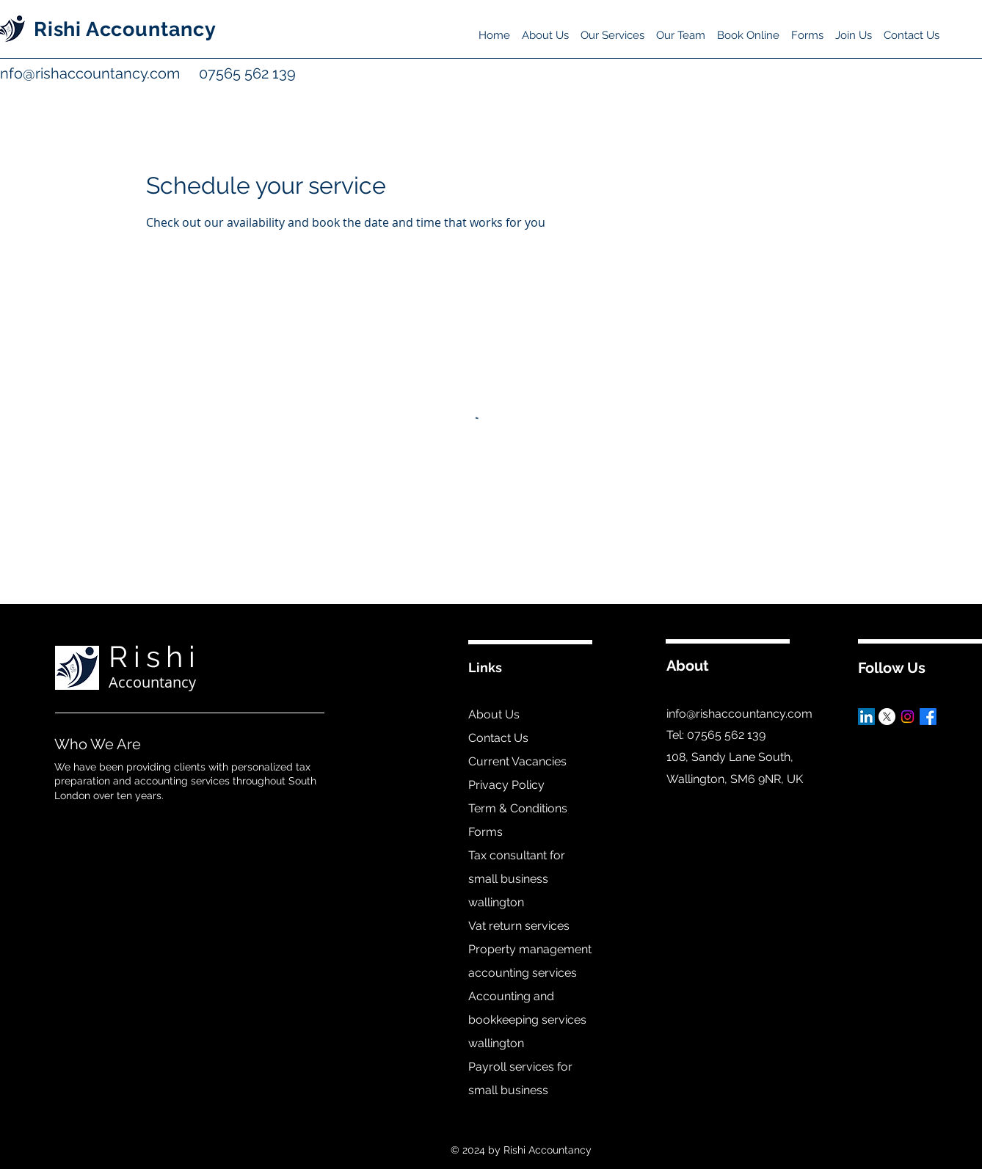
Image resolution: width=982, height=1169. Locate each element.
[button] (612, 28)
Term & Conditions (517, 808)
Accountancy (152, 682)
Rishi (155, 656)
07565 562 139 (231, 73)
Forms (485, 832)
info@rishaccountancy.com (739, 714)
